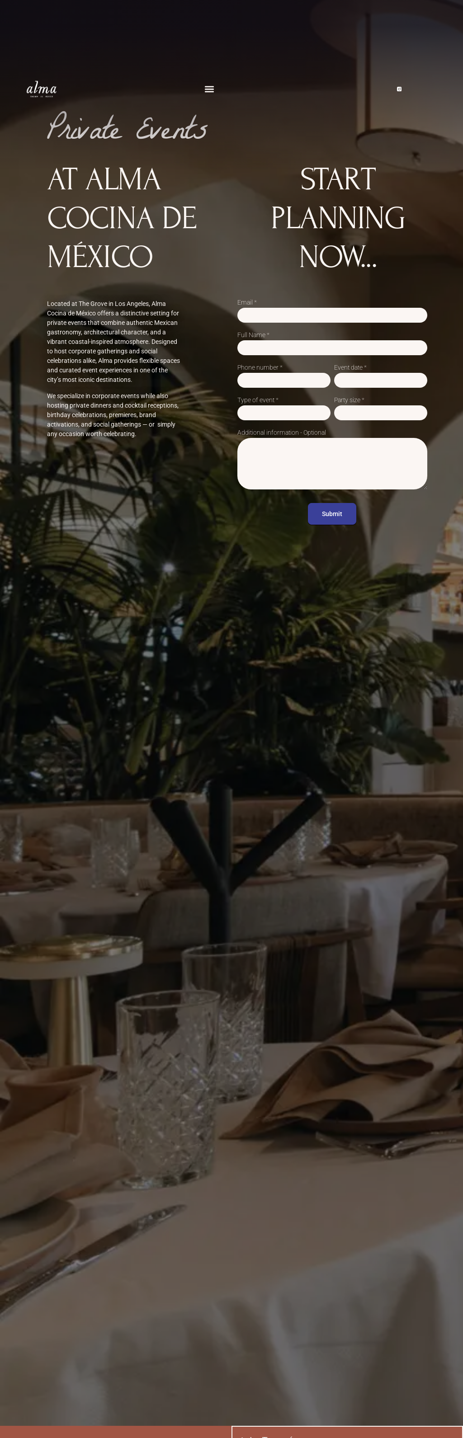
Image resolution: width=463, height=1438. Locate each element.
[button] (209, 89)
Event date (350, 367)
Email (247, 302)
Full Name (253, 335)
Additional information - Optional (281, 432)
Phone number (260, 367)
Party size (349, 400)
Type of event (258, 400)
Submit (332, 513)
